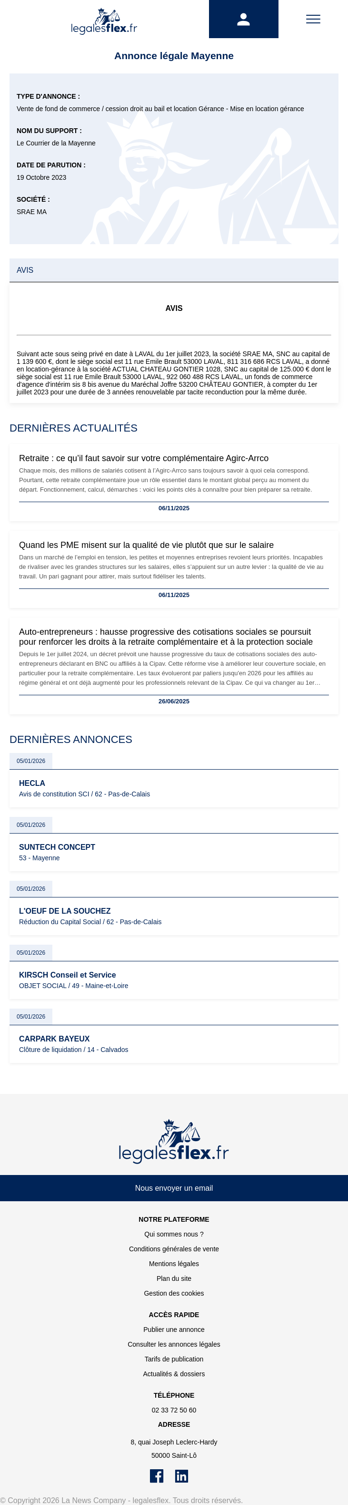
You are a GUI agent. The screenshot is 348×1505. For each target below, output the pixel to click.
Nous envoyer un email (174, 1188)
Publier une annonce (173, 1329)
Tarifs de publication (174, 1359)
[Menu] (313, 19)
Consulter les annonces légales (174, 1344)
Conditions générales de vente (174, 1249)
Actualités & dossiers (174, 1374)
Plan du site (174, 1278)
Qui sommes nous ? (174, 1234)
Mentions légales (174, 1264)
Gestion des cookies (174, 1293)
